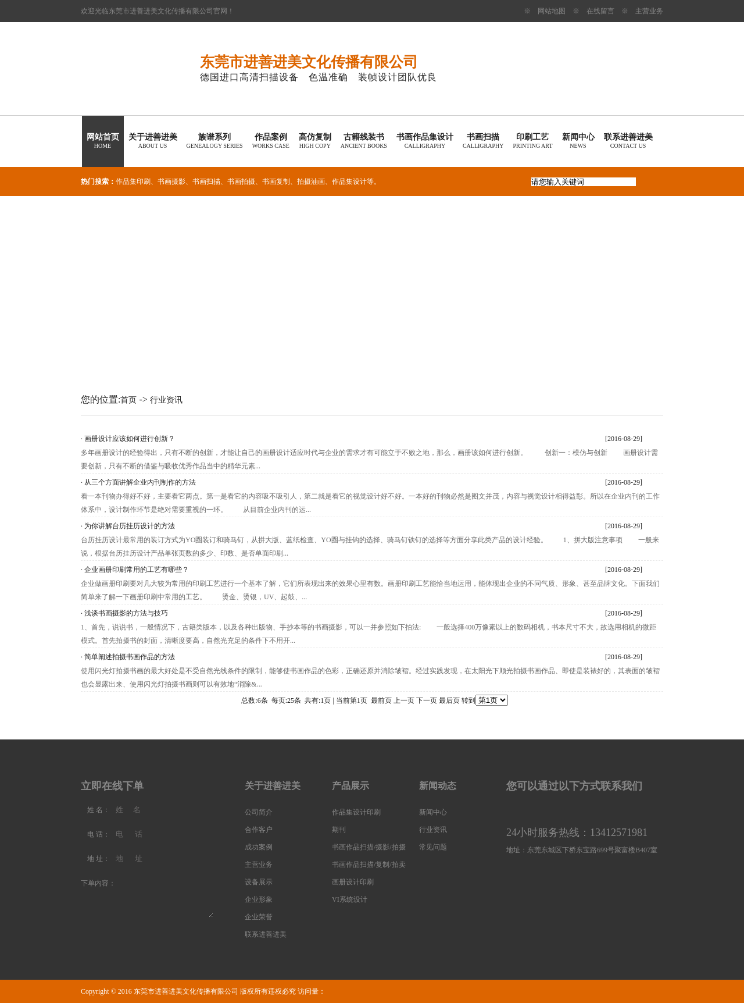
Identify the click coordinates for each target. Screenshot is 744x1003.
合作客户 (259, 830)
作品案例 (270, 141)
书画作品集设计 (424, 141)
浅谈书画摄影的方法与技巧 (126, 613)
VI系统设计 (349, 899)
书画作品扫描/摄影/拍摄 (369, 847)
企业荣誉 (259, 917)
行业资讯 (166, 400)
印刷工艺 (532, 141)
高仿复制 (315, 141)
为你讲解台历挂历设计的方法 (129, 526)
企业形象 (259, 899)
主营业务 (649, 11)
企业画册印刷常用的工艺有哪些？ (136, 569)
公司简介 (259, 812)
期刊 (339, 830)
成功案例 (259, 847)
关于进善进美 (152, 141)
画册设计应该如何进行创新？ (129, 439)
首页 (128, 400)
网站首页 (103, 141)
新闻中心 (578, 141)
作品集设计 (349, 181)
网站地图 (552, 11)
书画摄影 (171, 181)
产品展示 (350, 786)
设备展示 (259, 882)
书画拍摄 (241, 181)
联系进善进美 (628, 141)
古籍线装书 (364, 141)
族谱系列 (215, 141)
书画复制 (276, 181)
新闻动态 (437, 786)
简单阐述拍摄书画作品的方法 (129, 657)
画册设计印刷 (353, 882)
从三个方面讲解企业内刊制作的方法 (140, 482)
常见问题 (433, 847)
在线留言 (600, 11)
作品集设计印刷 (356, 812)
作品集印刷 (133, 181)
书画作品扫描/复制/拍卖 (369, 864)
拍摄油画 (311, 181)
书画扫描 (483, 141)
